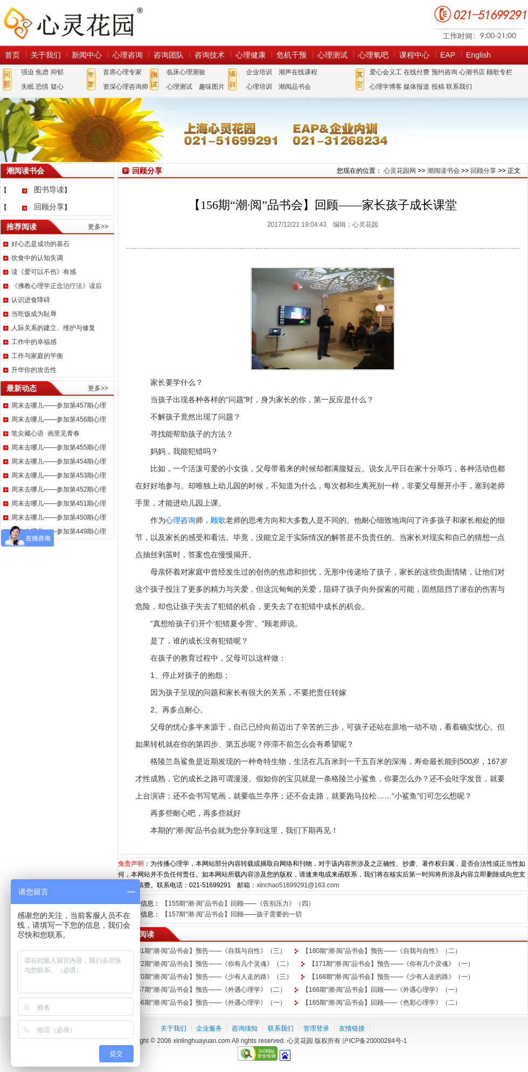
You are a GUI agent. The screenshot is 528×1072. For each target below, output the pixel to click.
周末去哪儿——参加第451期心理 (58, 503)
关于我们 (46, 55)
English (478, 55)
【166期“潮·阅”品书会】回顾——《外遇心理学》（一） (381, 989)
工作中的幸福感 (34, 342)
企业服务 (209, 1028)
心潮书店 (472, 72)
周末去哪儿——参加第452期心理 (58, 489)
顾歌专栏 (499, 72)
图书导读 (49, 189)
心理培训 (259, 86)
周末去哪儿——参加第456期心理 (58, 419)
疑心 (57, 86)
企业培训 (259, 72)
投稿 (438, 86)
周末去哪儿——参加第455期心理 (58, 447)
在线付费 (416, 72)
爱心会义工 (386, 72)
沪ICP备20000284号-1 (374, 1041)
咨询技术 (209, 55)
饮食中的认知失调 (37, 258)
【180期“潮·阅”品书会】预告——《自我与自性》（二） (381, 951)
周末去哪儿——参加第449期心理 (58, 531)
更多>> (98, 226)
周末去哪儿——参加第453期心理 (58, 475)
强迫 (27, 72)
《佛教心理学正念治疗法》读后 (56, 286)
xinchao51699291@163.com (297, 885)
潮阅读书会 (443, 170)
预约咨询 (444, 72)
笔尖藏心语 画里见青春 (45, 433)
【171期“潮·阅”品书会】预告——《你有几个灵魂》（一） (391, 964)
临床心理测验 (185, 72)
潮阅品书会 (295, 86)
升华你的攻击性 (34, 370)
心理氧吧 (373, 55)
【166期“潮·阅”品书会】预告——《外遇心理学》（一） (206, 1002)
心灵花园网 (72, 23)
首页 (12, 55)
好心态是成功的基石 (40, 244)
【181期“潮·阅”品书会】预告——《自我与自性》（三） (206, 951)
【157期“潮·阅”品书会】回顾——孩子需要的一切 (231, 914)
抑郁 (57, 72)
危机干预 (291, 55)
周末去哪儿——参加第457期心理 (58, 405)
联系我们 (459, 86)
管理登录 (316, 1028)
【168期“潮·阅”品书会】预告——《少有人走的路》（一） (391, 976)
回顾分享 (49, 206)
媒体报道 (416, 86)
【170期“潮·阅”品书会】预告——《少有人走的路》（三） (210, 976)
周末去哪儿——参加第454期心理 (58, 461)
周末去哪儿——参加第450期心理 (58, 517)
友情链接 (352, 1028)
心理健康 (250, 55)
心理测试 (332, 55)
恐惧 (42, 86)
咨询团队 (169, 55)
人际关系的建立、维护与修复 (53, 328)
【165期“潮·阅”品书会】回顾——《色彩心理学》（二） (381, 1002)
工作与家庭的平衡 (37, 356)
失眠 (27, 86)
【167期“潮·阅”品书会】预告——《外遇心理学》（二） (206, 989)
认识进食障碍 (30, 300)
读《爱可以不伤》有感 (43, 272)
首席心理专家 (122, 72)
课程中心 (414, 55)
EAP (447, 55)
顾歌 (218, 520)
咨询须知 (245, 1028)
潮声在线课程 (298, 72)
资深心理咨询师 (125, 86)
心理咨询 (128, 55)
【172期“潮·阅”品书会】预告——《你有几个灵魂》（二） (210, 964)
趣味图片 (212, 86)
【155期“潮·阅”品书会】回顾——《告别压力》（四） (238, 903)
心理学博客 (386, 86)
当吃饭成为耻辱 (34, 314)
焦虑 (42, 72)
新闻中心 (87, 55)
